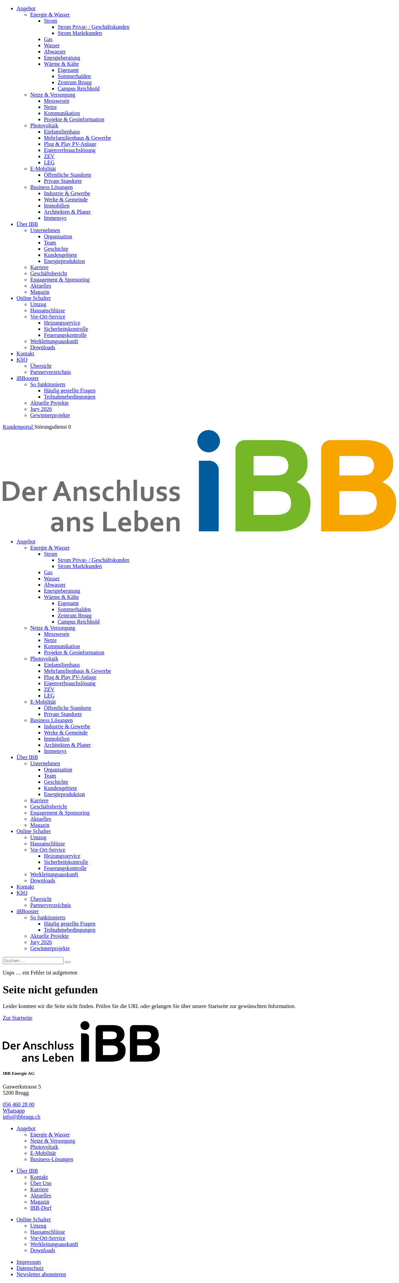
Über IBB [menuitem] (27, 224)
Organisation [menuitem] (58, 236)
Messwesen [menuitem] (56, 101)
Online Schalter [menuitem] (33, 298)
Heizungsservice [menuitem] (62, 323)
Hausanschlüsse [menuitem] (47, 310)
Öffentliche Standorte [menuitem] (67, 175)
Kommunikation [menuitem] (62, 113)
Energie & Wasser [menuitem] (50, 14)
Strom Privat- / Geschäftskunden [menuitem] (93, 27)
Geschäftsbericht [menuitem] (48, 273)
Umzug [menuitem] (38, 304)
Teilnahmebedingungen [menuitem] (69, 397)
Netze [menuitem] (50, 107)
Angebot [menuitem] (25, 8)
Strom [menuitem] (50, 21)
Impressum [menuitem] (28, 1262)
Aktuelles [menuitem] (40, 286)
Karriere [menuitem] (39, 267)
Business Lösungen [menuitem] (51, 187)
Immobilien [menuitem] (57, 206)
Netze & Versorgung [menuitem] (52, 95)
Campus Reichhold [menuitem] (78, 88)
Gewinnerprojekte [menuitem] (50, 415)
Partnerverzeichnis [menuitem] (50, 372)
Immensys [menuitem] (55, 218)
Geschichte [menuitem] (56, 249)
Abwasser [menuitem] (55, 51)
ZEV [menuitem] (49, 156)
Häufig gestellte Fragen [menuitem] (69, 390)
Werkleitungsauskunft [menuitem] (54, 341)
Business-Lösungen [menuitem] (51, 1159)
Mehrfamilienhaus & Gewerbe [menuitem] (77, 138)
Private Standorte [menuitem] (63, 181)
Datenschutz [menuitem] (30, 1268)
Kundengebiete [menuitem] (60, 255)
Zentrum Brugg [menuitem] (75, 82)
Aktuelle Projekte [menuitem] (49, 403)
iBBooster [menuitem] (27, 378)
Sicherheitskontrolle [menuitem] (66, 329)
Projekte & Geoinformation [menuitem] (74, 119)
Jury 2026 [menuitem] (41, 409)
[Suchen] (33, 960)
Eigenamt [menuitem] (68, 70)
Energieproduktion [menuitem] (64, 261)
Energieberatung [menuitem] (62, 58)
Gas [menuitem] (48, 39)
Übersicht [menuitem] (40, 366)
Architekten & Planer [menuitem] (67, 212)
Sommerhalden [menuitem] (74, 76)
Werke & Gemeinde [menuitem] (66, 199)
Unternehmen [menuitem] (45, 230)
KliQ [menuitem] (21, 360)
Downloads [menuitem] (42, 347)
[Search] (67, 962)
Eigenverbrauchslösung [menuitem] (69, 150)
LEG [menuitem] (49, 162)
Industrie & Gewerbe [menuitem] (67, 193)
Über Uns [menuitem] (40, 1183)
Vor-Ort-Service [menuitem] (47, 316)
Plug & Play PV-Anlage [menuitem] (70, 144)
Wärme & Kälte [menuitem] (61, 64)
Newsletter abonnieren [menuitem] (41, 1274)
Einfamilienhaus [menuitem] (62, 132)
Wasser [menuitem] (52, 45)
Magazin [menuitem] (39, 292)
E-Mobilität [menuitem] (43, 169)
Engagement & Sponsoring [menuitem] (60, 279)
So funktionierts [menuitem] (48, 384)
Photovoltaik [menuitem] (44, 125)
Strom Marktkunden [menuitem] (80, 33)
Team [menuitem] (50, 243)
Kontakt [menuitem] (25, 353)
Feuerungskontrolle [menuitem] (65, 335)
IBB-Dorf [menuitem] (40, 1208)
